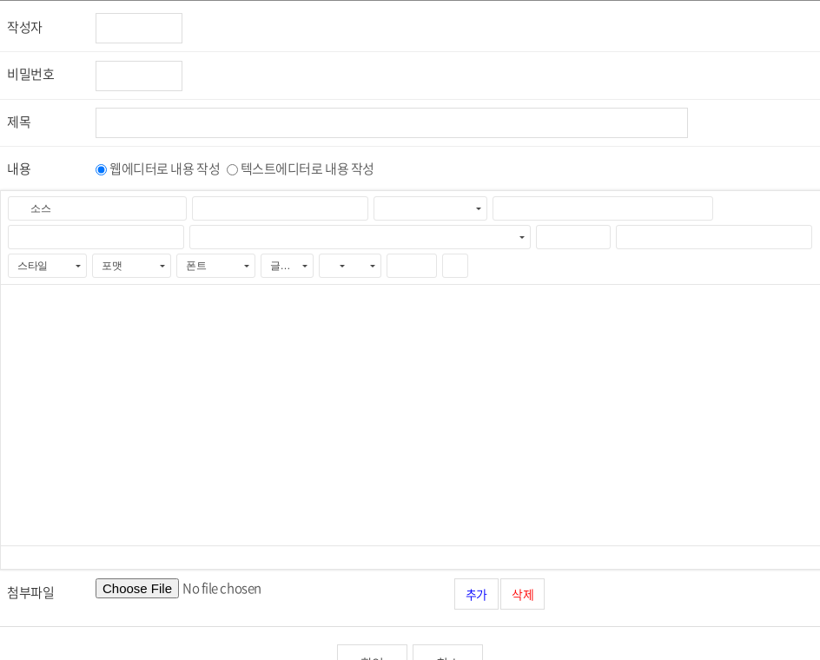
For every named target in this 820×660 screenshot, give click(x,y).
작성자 (25, 26)
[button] (32, 208)
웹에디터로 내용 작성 (164, 168)
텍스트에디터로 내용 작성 (307, 168)
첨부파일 (30, 592)
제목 (18, 121)
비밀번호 (30, 73)
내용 (18, 168)
